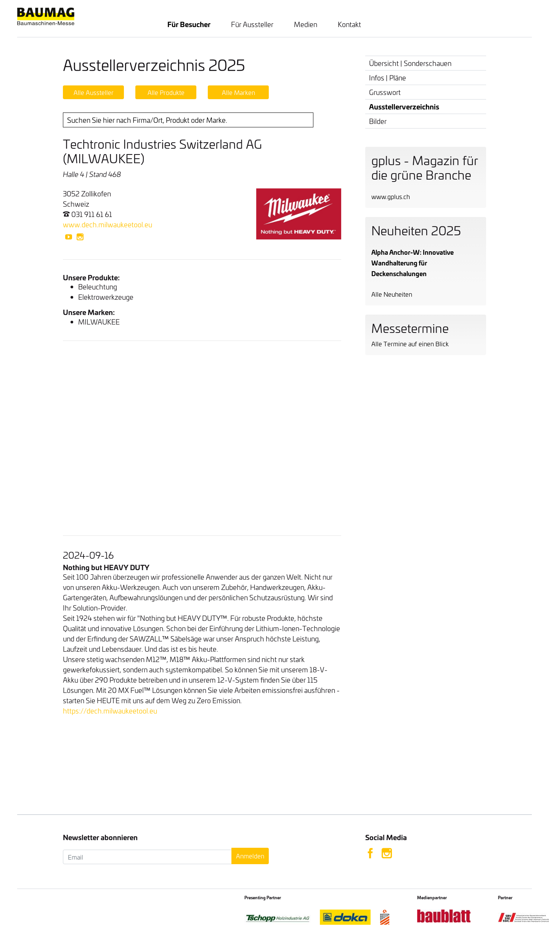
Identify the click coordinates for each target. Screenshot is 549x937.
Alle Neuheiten (391, 294)
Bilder (378, 121)
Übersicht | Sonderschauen (410, 63)
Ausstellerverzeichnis (404, 106)
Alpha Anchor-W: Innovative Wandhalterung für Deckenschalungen (412, 263)
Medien (305, 24)
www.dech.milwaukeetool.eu (107, 224)
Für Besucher (188, 24)
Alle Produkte (166, 92)
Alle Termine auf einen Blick (410, 343)
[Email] (147, 857)
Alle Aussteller (94, 92)
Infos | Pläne (387, 77)
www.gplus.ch (390, 196)
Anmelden (250, 856)
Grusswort (385, 92)
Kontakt (349, 24)
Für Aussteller (252, 24)
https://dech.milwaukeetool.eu (110, 710)
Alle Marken (238, 92)
